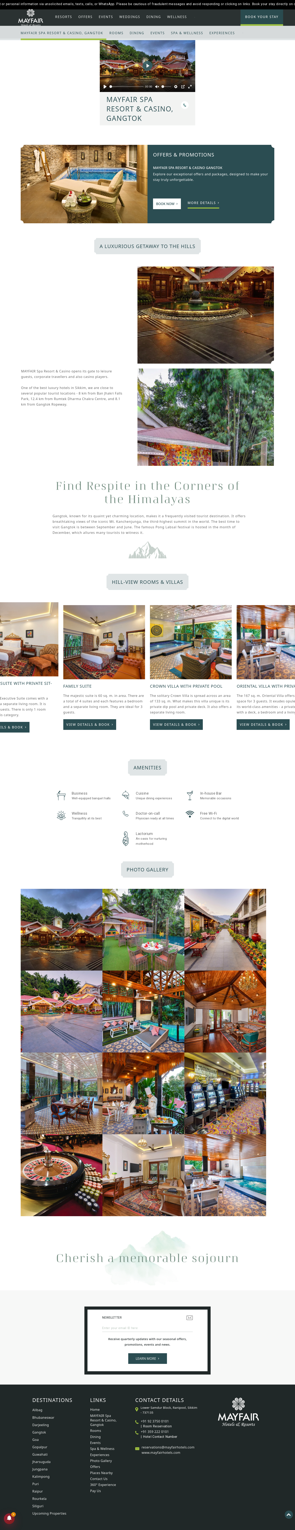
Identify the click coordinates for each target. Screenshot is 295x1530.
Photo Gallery (101, 1461)
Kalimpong (41, 1476)
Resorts (63, 17)
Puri (35, 1484)
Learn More (147, 1358)
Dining (153, 17)
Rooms (116, 33)
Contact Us (99, 1479)
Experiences (222, 33)
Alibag (37, 1410)
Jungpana (40, 1469)
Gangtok (39, 1432)
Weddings (129, 17)
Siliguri (38, 1506)
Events (106, 17)
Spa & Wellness (187, 33)
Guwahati (40, 1454)
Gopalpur (40, 1447)
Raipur (37, 1491)
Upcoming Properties (49, 1513)
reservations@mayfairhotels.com (168, 1447)
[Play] (105, 86)
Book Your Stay (261, 17)
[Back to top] (289, 1515)
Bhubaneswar (43, 1417)
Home (95, 1409)
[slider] (126, 86)
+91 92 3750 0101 (155, 1421)
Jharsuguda (41, 1462)
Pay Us (95, 1491)
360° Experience (103, 1484)
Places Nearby (101, 1473)
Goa (35, 1439)
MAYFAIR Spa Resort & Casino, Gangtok (62, 33)
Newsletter (147, 1318)
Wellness (177, 17)
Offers (85, 17)
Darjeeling (40, 1425)
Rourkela (39, 1498)
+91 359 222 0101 (155, 1431)
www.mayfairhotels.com (161, 1452)
